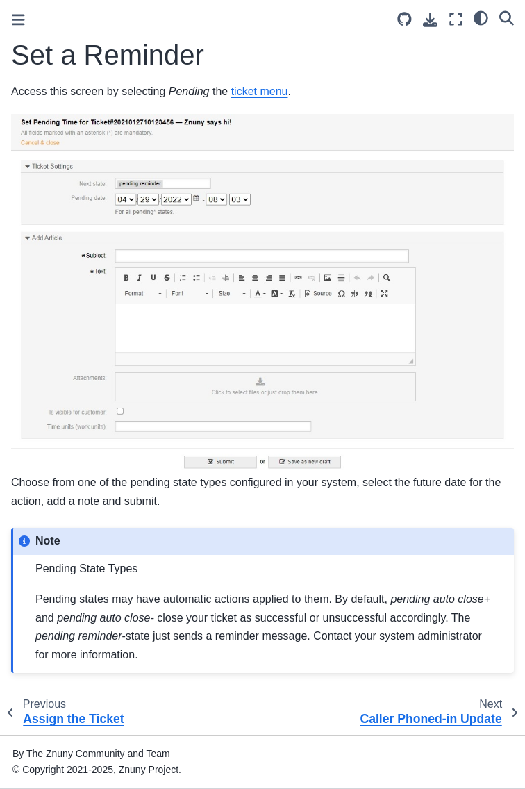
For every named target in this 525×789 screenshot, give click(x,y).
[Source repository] (404, 19)
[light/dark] (481, 17)
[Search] (506, 17)
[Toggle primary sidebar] (18, 20)
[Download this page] (430, 19)
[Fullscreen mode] (456, 19)
